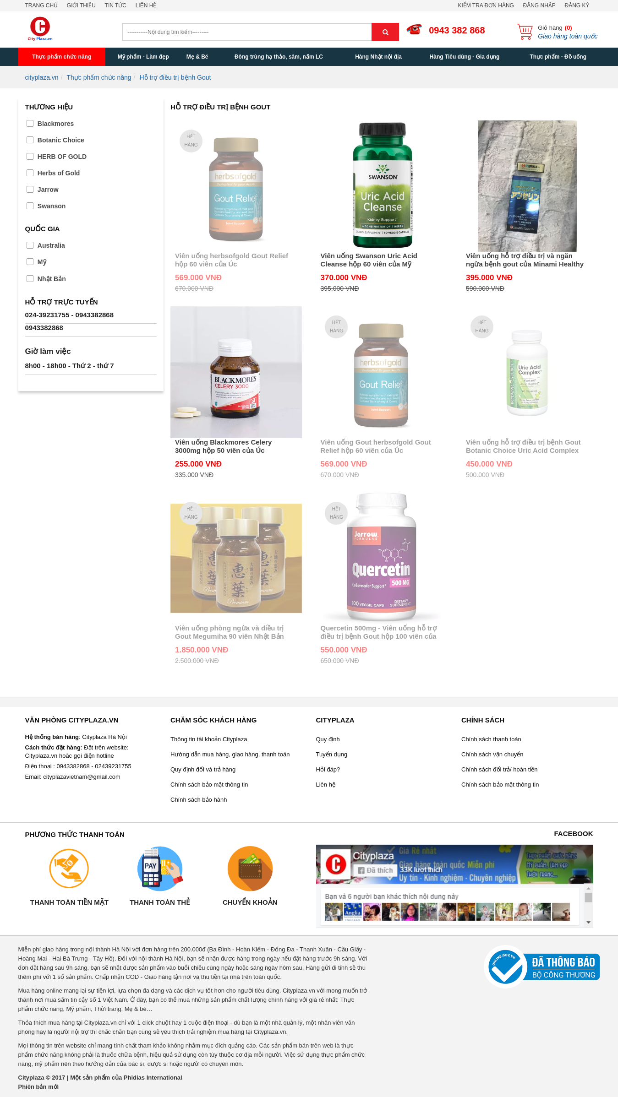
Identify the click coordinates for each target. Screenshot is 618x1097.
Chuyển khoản (250, 902)
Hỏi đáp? (328, 769)
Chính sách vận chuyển (492, 754)
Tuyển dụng (332, 754)
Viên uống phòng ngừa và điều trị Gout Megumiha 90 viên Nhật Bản (229, 632)
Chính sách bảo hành (198, 799)
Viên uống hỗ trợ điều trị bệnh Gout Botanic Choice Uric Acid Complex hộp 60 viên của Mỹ (523, 446)
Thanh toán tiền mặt (69, 902)
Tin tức (115, 5)
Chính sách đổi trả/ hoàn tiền (499, 769)
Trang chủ (41, 5)
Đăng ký (576, 5)
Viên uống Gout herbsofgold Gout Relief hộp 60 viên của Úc (375, 446)
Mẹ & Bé (197, 57)
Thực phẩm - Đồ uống (558, 57)
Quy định (328, 739)
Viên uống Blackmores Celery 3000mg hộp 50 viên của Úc (223, 446)
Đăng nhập (539, 5)
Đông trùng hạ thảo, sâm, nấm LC (279, 57)
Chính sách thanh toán (491, 739)
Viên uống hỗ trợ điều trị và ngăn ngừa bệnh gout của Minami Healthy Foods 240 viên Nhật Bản (525, 260)
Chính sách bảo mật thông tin (209, 784)
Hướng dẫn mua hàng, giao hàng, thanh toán (230, 754)
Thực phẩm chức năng (61, 57)
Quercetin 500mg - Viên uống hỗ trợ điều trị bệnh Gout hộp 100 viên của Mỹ (378, 632)
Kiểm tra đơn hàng (486, 5)
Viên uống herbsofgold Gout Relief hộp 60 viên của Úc (231, 260)
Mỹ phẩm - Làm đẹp (143, 57)
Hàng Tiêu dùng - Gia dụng (465, 57)
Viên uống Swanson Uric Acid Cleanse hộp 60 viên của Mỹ (368, 260)
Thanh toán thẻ (160, 902)
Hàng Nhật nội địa (378, 57)
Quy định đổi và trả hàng (202, 769)
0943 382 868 (457, 30)
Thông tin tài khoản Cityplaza (208, 739)
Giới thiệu (81, 5)
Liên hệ (146, 5)
